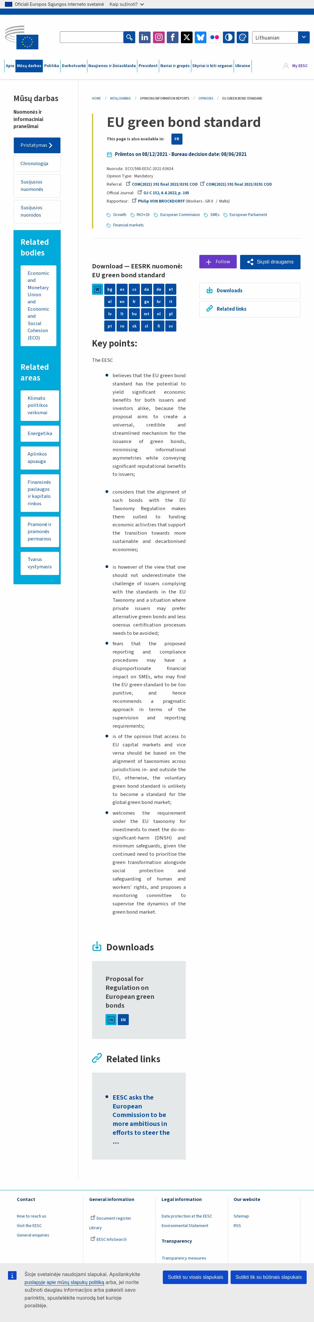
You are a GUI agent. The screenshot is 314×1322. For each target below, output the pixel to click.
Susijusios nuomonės (32, 186)
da (146, 289)
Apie (10, 66)
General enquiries (33, 1235)
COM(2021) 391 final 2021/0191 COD (162, 184)
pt (110, 325)
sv (171, 325)
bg (109, 289)
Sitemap (241, 1216)
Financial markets (128, 225)
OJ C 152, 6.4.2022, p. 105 (163, 193)
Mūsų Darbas (120, 98)
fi (159, 325)
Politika (51, 66)
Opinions (205, 98)
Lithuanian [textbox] (267, 38)
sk (134, 325)
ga (146, 301)
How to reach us (31, 1216)
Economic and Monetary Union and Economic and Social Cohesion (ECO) (38, 306)
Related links (231, 308)
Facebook (172, 37)
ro (122, 325)
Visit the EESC (29, 1225)
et (171, 289)
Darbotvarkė (74, 66)
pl (171, 313)
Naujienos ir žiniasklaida (112, 66)
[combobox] (281, 37)
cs (134, 289)
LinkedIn (145, 37)
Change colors (242, 37)
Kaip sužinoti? (126, 4)
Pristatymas (34, 145)
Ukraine (242, 66)
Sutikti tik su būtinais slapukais (269, 1277)
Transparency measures (184, 1258)
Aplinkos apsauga (37, 458)
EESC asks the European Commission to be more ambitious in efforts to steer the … (141, 1119)
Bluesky (200, 37)
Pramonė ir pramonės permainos (40, 533)
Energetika (40, 434)
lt (122, 313)
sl (146, 325)
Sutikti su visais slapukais (195, 1277)
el (110, 301)
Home (96, 98)
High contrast (229, 37)
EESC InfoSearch (108, 1239)
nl (159, 313)
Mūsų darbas (29, 66)
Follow (222, 261)
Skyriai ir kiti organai (212, 66)
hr (159, 301)
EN (123, 1019)
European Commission (180, 214)
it (170, 301)
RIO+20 (143, 214)
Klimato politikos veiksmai (38, 406)
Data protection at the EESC (187, 1216)
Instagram (159, 37)
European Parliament (248, 214)
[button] (270, 261)
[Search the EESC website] (92, 37)
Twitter (187, 37)
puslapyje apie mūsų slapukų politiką (64, 1282)
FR (176, 139)
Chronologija (35, 164)
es (122, 289)
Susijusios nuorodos (32, 211)
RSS (237, 1225)
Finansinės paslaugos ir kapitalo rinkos (39, 494)
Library (95, 1228)
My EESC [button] (300, 66)
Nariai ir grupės (175, 66)
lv (110, 313)
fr (134, 301)
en (122, 301)
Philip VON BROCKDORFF (158, 201)
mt (146, 313)
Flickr (214, 37)
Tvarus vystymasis (40, 564)
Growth (119, 214)
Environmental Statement (185, 1225)
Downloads (229, 290)
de (158, 289)
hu (134, 313)
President (148, 66)
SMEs (214, 214)
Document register (110, 1218)
